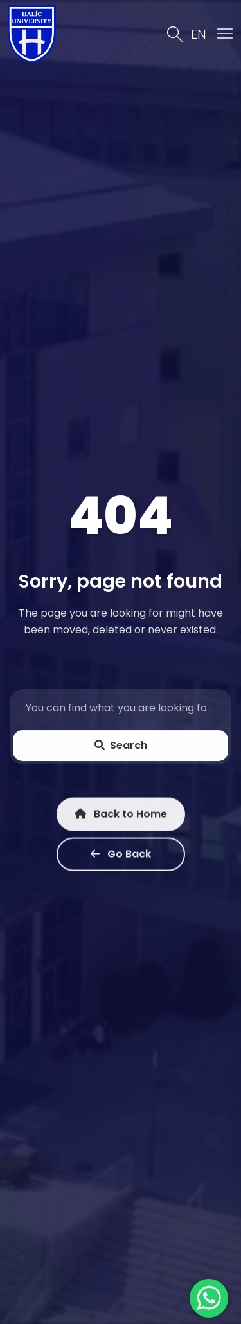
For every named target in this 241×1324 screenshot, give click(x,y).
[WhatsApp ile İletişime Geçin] (209, 1298)
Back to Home (121, 815)
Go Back (121, 855)
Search (120, 745)
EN (198, 34)
